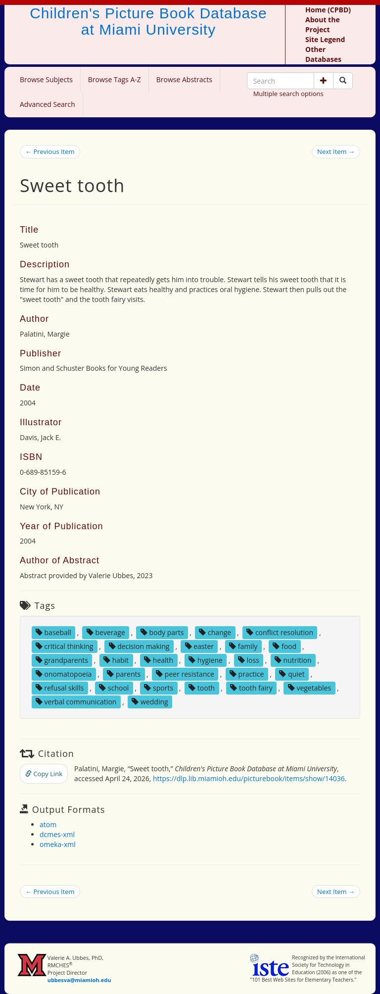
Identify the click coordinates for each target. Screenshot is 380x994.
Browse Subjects (46, 79)
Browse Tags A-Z (114, 79)
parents (124, 674)
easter (199, 646)
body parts (162, 632)
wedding (150, 701)
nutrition (293, 660)
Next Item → (336, 151)
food (284, 646)
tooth (202, 688)
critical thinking (65, 646)
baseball (53, 632)
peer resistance (185, 674)
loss (248, 660)
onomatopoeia (64, 674)
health (158, 660)
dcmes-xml (57, 834)
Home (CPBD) (328, 9)
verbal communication (76, 701)
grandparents (62, 660)
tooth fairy (251, 688)
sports (158, 688)
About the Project (322, 24)
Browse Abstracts (184, 79)
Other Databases (323, 54)
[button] (323, 80)
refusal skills (60, 688)
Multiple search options (288, 93)
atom (48, 824)
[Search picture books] (343, 80)
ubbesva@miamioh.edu (79, 980)
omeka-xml (58, 844)
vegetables (309, 688)
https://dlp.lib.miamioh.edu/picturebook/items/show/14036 (249, 778)
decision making (139, 646)
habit (116, 660)
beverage (106, 632)
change (215, 632)
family (243, 646)
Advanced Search (47, 104)
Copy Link (43, 773)
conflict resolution (279, 632)
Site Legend (325, 39)
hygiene (206, 660)
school (114, 688)
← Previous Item (50, 151)
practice (247, 674)
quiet (291, 674)
